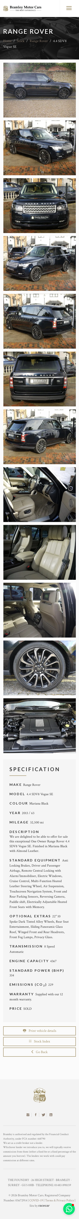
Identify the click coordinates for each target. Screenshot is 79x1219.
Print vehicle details (39, 1030)
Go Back (39, 1052)
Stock (20, 41)
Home (7, 41)
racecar (44, 1205)
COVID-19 (36, 1200)
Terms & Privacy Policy (59, 1200)
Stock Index (39, 1041)
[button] (69, 1209)
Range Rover (39, 41)
